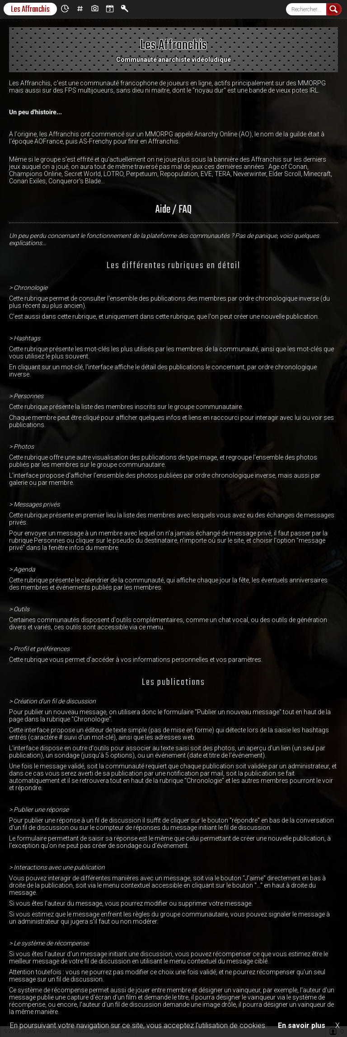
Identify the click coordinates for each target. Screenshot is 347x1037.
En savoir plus (301, 1025)
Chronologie (65, 9)
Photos (95, 9)
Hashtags (80, 9)
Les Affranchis (30, 9)
